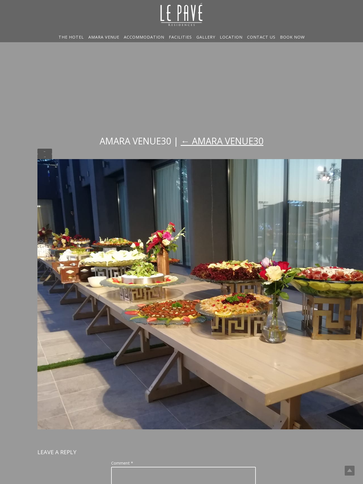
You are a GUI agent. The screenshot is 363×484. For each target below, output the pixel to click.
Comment (122, 463)
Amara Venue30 (222, 141)
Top (350, 471)
